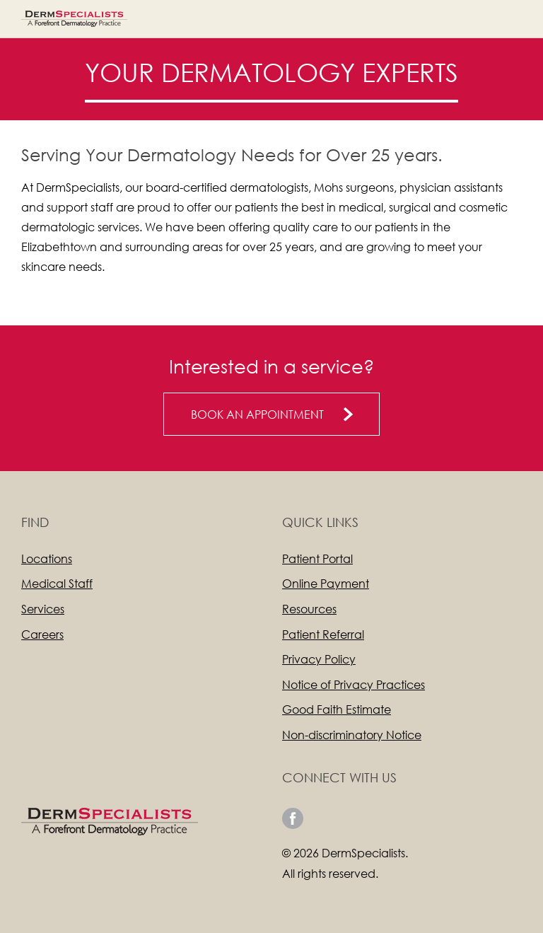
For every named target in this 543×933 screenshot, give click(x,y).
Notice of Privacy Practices (353, 684)
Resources (309, 608)
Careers (42, 634)
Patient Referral (323, 634)
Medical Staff (57, 583)
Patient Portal (317, 558)
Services (42, 608)
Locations (46, 558)
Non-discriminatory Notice (351, 734)
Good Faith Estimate (336, 709)
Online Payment (325, 583)
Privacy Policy (319, 658)
